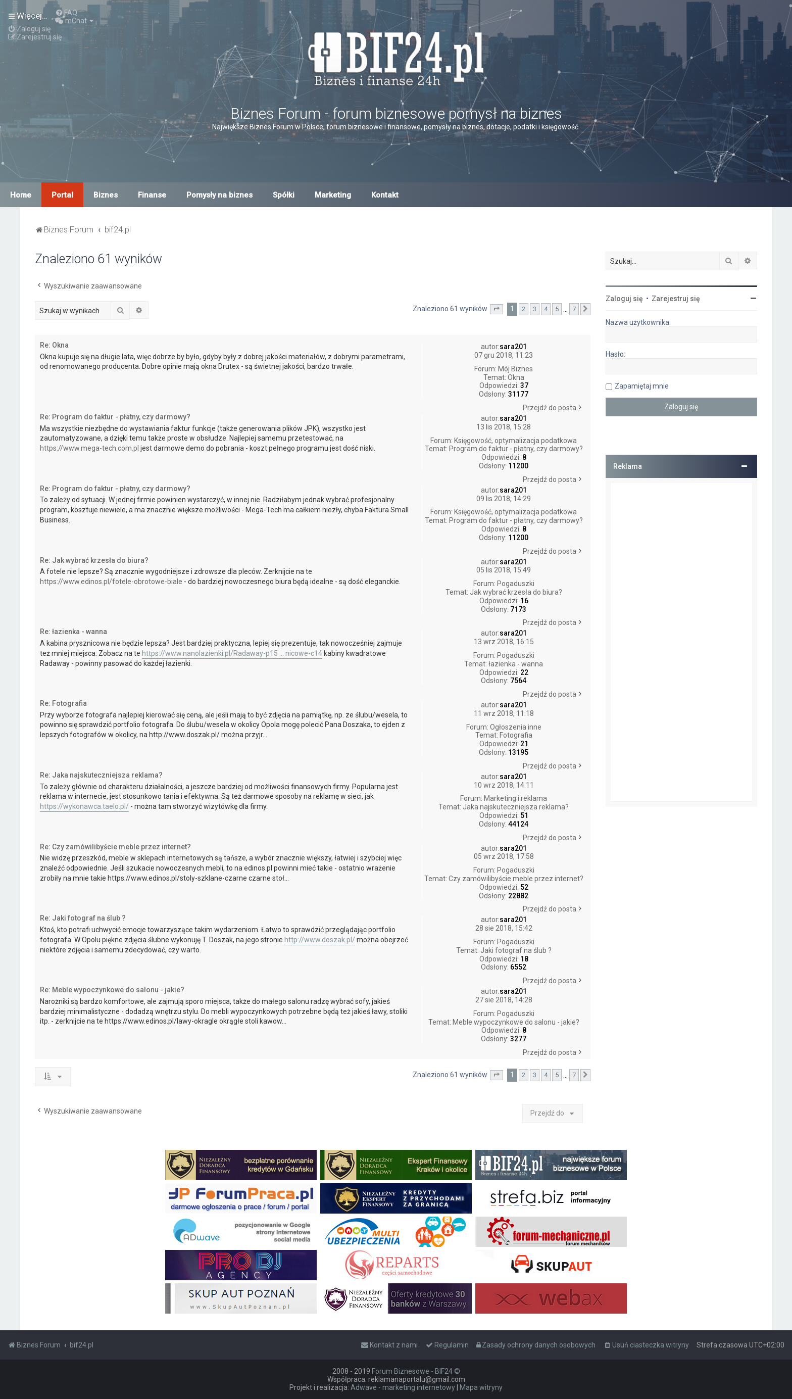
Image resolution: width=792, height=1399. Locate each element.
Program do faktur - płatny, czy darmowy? (516, 449)
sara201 (513, 347)
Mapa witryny (481, 1387)
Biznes (105, 195)
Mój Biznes (515, 369)
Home (20, 195)
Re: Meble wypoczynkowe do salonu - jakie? (112, 990)
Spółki (283, 195)
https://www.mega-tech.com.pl (89, 448)
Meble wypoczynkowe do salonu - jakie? (516, 1022)
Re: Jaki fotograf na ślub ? (83, 918)
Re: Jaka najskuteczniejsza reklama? (101, 775)
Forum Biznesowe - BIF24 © (416, 1371)
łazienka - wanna (515, 664)
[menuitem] (66, 13)
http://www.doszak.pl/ (319, 940)
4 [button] (546, 309)
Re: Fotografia (63, 703)
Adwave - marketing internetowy (403, 1387)
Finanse (152, 195)
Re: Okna (54, 345)
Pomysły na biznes (219, 195)
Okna (516, 377)
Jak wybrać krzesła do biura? (516, 592)
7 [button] (574, 309)
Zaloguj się (624, 299)
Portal (62, 195)
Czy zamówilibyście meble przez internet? (516, 879)
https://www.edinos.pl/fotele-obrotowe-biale (111, 581)
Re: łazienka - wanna (73, 632)
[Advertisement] (681, 642)
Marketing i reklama (515, 798)
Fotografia (516, 735)
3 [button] (534, 309)
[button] (496, 309)
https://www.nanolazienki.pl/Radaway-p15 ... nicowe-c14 (232, 653)
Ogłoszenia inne (515, 727)
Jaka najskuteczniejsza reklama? (516, 807)
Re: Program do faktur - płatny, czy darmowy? (115, 417)
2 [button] (523, 309)
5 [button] (557, 309)
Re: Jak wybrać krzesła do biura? (94, 560)
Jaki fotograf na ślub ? (516, 950)
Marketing (333, 195)
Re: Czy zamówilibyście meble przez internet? (115, 847)
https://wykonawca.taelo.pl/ (84, 806)
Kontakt (385, 195)
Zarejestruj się (676, 299)
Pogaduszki (515, 584)
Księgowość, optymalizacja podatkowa (515, 441)
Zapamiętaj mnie (642, 386)
